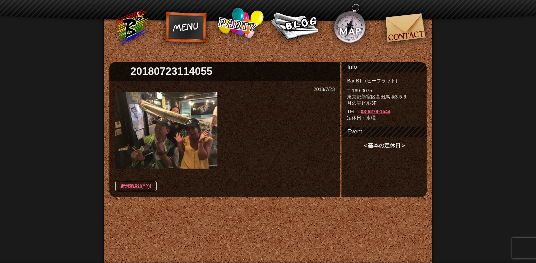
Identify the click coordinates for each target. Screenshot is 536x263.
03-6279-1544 (375, 111)
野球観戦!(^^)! (135, 186)
